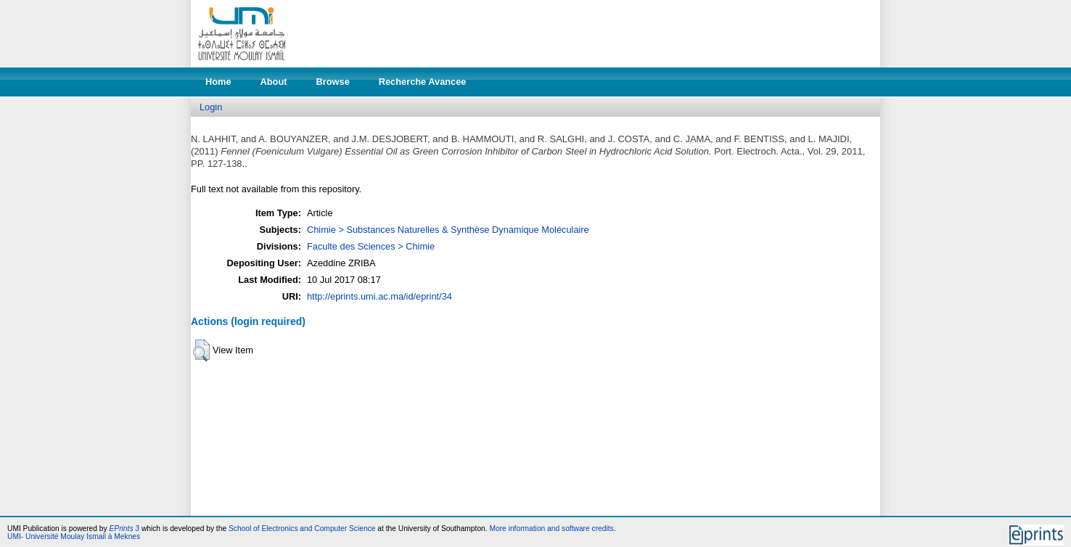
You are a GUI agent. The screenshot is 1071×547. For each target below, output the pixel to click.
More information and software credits (551, 528)
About (273, 81)
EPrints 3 (125, 528)
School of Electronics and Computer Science (302, 528)
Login (211, 107)
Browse (333, 81)
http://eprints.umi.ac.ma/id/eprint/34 (379, 296)
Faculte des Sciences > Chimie (371, 246)
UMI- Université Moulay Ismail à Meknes (73, 536)
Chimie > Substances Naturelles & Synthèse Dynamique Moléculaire (448, 229)
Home (218, 81)
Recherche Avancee (423, 81)
